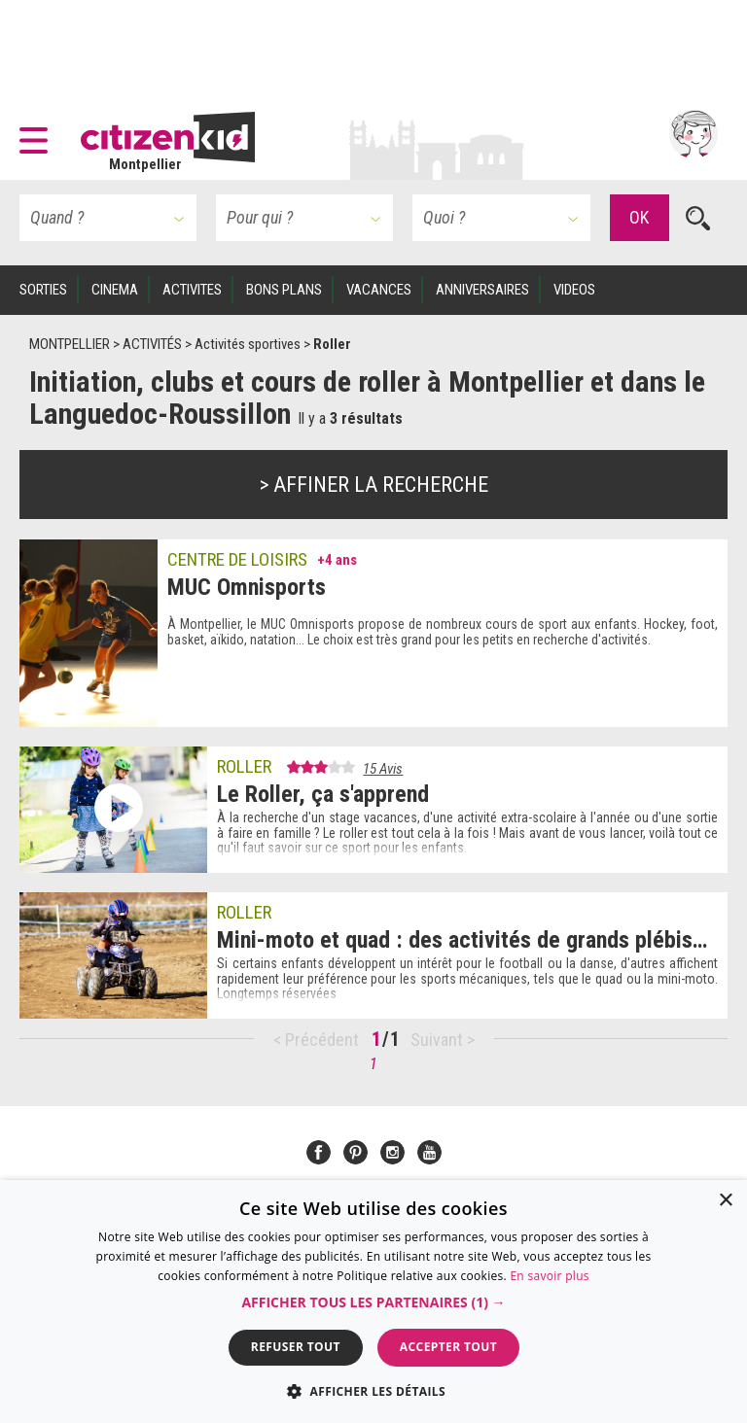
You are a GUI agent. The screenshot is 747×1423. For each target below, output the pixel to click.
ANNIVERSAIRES (482, 289)
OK (639, 217)
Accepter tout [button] (448, 1346)
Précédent (322, 1039)
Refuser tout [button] (295, 1346)
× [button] (725, 1201)
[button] (38, 134)
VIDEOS (574, 289)
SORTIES (43, 289)
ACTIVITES (192, 289)
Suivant (438, 1039)
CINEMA (114, 289)
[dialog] (373, 1301)
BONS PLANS (284, 289)
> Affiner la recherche (374, 484)
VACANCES (378, 289)
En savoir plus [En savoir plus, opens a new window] (549, 1275)
